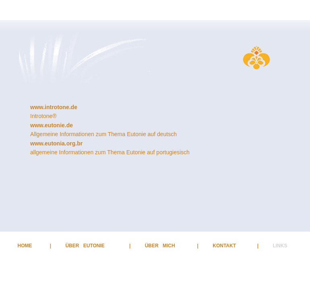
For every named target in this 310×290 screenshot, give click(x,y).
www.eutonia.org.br (56, 143)
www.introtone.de (53, 107)
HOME (25, 246)
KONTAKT (224, 246)
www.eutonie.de (51, 125)
